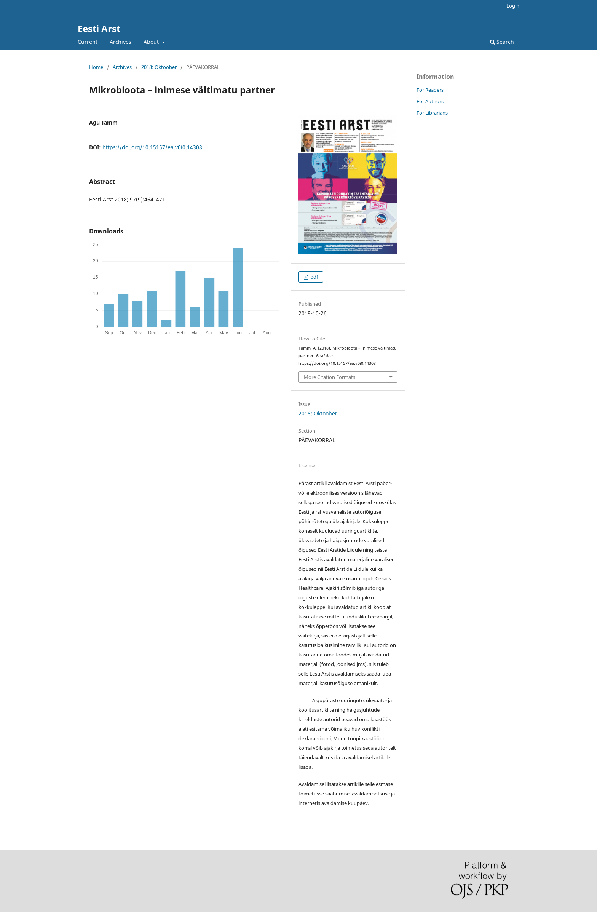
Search (502, 41)
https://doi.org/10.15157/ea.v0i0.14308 (152, 147)
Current (87, 41)
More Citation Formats (329, 377)
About (152, 41)
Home (96, 67)
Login (512, 5)
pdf (313, 276)
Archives (120, 41)
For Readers (430, 89)
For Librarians (432, 112)
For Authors (430, 101)
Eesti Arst (99, 28)
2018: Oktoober (159, 67)
